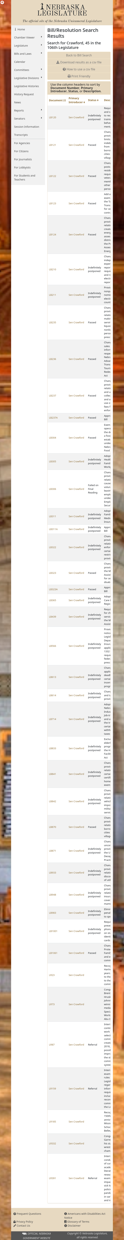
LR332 (52, 1143)
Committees (28, 70)
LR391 (52, 1178)
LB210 (52, 269)
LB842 (52, 801)
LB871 (52, 850)
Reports (28, 110)
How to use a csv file (79, 69)
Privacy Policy (23, 1221)
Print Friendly (79, 76)
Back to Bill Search (79, 55)
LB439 (52, 616)
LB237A (53, 417)
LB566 (52, 646)
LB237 (52, 395)
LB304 (52, 437)
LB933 (52, 872)
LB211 (52, 295)
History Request (24, 94)
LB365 (52, 600)
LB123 (52, 203)
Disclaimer (72, 1225)
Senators (28, 118)
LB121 (52, 145)
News (17, 102)
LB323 (52, 573)
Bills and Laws (28, 53)
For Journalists (23, 159)
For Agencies (22, 143)
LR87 (52, 1044)
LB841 (52, 774)
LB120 (52, 117)
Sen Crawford (76, 117)
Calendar (19, 62)
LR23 (52, 975)
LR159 (52, 1088)
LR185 (52, 1121)
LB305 (52, 461)
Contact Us (21, 1225)
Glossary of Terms (76, 1221)
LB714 (52, 719)
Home (21, 29)
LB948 (52, 894)
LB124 (52, 234)
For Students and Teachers (24, 177)
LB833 (52, 748)
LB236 (52, 359)
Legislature (28, 45)
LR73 (52, 1004)
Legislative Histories (26, 86)
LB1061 (53, 953)
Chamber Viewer (28, 37)
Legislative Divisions (28, 78)
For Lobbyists (22, 167)
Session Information (26, 126)
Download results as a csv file (78, 62)
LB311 (52, 516)
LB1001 (53, 931)
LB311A (53, 529)
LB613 (52, 677)
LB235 (52, 322)
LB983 (52, 912)
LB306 (52, 489)
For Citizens (21, 151)
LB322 (52, 547)
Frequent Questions (27, 1213)
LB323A (53, 589)
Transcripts (21, 135)
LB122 (52, 176)
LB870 (52, 827)
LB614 (52, 695)
